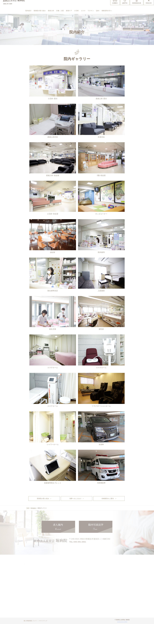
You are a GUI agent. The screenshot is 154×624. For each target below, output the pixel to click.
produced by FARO (122, 621)
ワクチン (104, 11)
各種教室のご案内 (108, 498)
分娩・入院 (67, 11)
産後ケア (78, 11)
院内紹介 (29, 11)
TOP (27, 508)
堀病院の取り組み (43, 11)
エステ (95, 11)
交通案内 (114, 6)
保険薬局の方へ (32, 17)
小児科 (87, 11)
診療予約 (124, 6)
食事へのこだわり (76, 498)
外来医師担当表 (136, 6)
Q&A (112, 11)
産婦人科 (56, 11)
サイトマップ (43, 620)
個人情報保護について (30, 620)
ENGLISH (149, 6)
